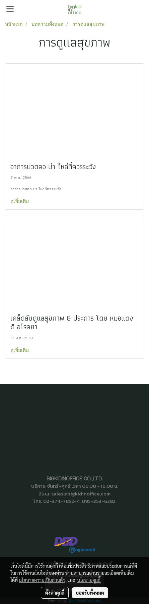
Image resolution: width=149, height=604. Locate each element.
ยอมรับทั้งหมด (90, 593)
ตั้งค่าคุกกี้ (54, 593)
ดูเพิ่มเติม (20, 201)
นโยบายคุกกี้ (88, 580)
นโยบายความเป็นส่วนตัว (42, 580)
